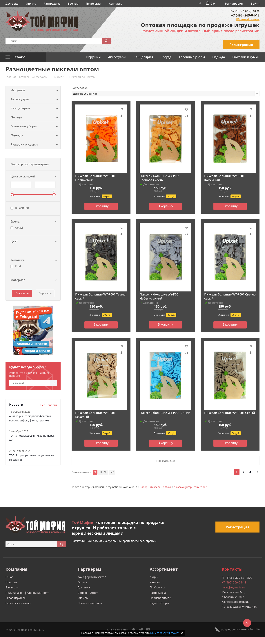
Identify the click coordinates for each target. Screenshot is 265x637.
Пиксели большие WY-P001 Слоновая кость (160, 178)
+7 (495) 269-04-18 (245, 15)
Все (112, 472)
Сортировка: (80, 88)
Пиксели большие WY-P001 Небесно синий (160, 296)
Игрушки (93, 57)
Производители (160, 598)
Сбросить (45, 293)
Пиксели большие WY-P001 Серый (229, 413)
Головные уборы (192, 57)
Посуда (166, 57)
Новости (11, 582)
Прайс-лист (93, 3)
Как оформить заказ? (92, 577)
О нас (9, 577)
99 (105, 472)
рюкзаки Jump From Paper (190, 487)
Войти (255, 3)
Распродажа (52, 3)
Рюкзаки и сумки (245, 57)
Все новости (48, 405)
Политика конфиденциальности (27, 592)
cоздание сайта (244, 629)
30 (100, 472)
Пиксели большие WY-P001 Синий (165, 413)
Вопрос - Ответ (88, 592)
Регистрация (234, 3)
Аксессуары (117, 57)
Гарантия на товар (18, 603)
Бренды (73, 3)
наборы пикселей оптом (155, 487)
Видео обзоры (159, 603)
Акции (154, 577)
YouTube (148, 629)
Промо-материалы (90, 603)
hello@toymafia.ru (233, 587)
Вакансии (12, 587)
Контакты (116, 3)
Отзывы (83, 598)
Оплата (31, 3)
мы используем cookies (164, 633)
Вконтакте (133, 629)
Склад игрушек (16, 598)
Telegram (141, 629)
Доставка (12, 3)
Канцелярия (143, 57)
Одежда (218, 57)
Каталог (155, 582)
